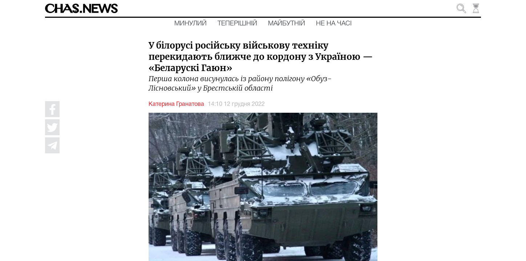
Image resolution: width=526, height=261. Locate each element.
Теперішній (237, 23)
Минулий (190, 23)
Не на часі (334, 23)
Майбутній (286, 23)
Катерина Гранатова (176, 104)
